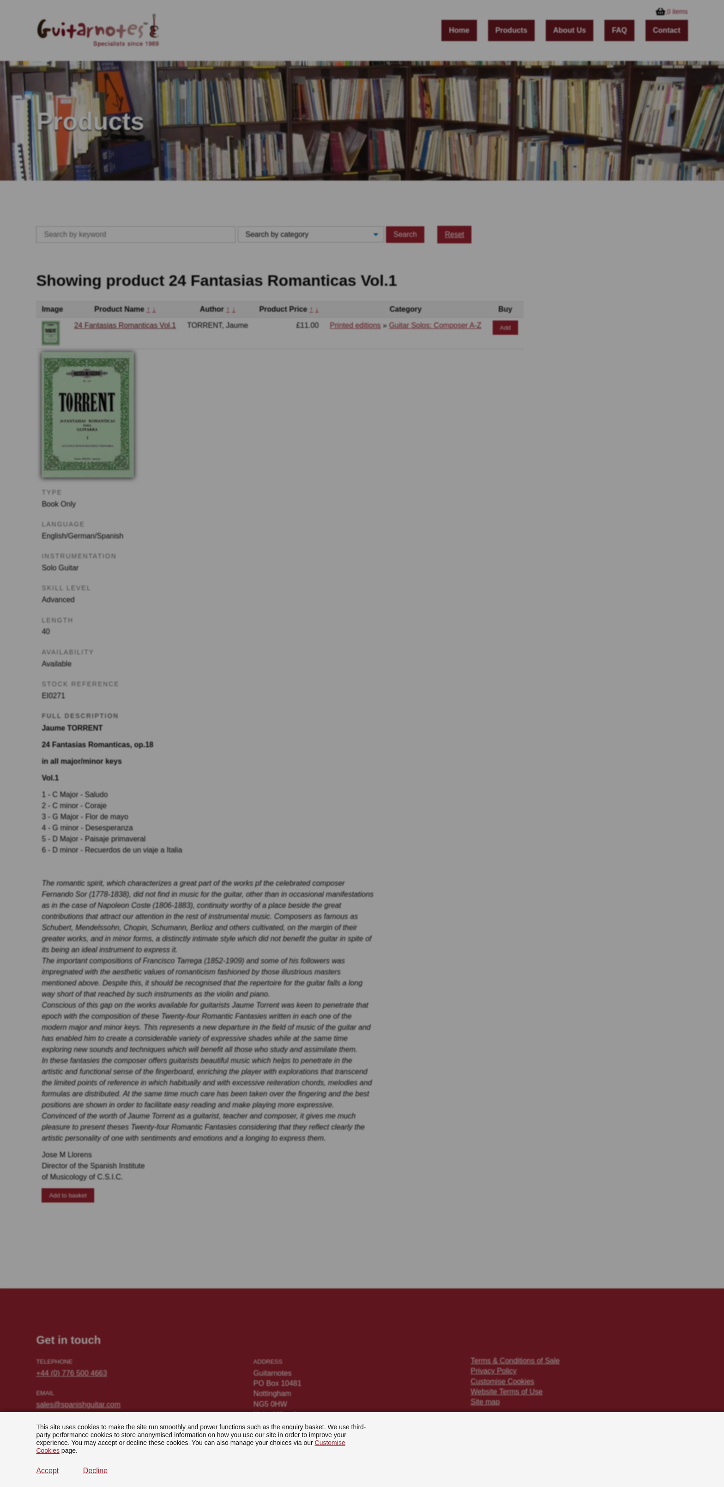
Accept (47, 1471)
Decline (95, 1471)
